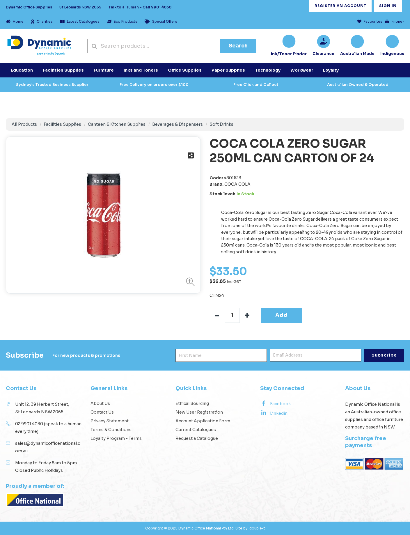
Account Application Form (202, 421)
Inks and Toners (141, 70)
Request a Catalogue (196, 438)
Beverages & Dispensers (177, 124)
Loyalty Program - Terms (116, 438)
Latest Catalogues (80, 21)
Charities (42, 21)
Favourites (369, 21)
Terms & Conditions (111, 429)
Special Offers (161, 21)
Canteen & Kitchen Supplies (116, 124)
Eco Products (122, 21)
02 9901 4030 (29, 423)
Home (15, 21)
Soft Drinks (221, 124)
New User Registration (199, 412)
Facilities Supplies (62, 124)
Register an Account (340, 5)
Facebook (275, 403)
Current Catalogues (195, 429)
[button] (188, 281)
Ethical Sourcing (192, 403)
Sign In (388, 5)
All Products (24, 124)
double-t (257, 528)
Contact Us (102, 412)
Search (238, 45)
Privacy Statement (109, 421)
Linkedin (273, 413)
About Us (100, 403)
